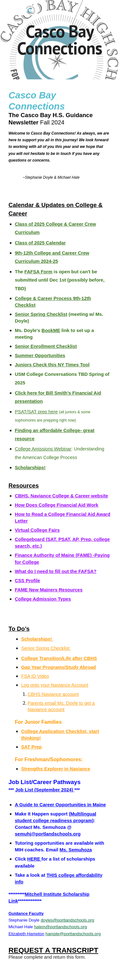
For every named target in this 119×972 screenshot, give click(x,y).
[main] (59, 39)
